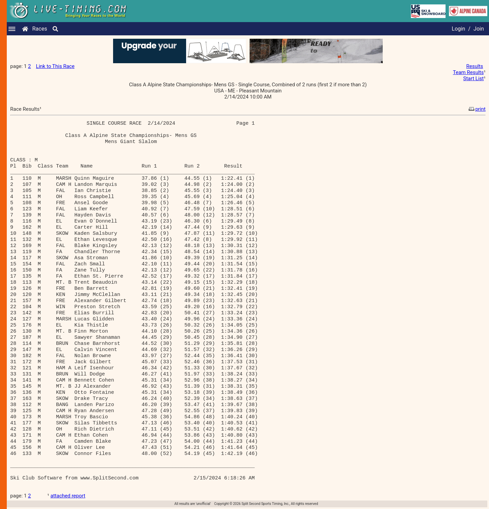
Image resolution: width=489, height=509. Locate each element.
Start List (473, 78)
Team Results (468, 72)
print (476, 109)
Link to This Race (55, 66)
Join (478, 28)
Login (458, 28)
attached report (68, 496)
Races (39, 28)
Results (474, 66)
